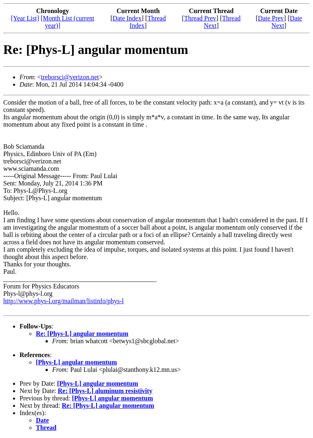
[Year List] (25, 18)
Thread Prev (200, 18)
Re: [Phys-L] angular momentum (82, 333)
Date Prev (271, 18)
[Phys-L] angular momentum (76, 362)
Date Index (126, 18)
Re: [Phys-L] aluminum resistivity (105, 390)
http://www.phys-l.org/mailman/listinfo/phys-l (63, 300)
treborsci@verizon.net (70, 77)
